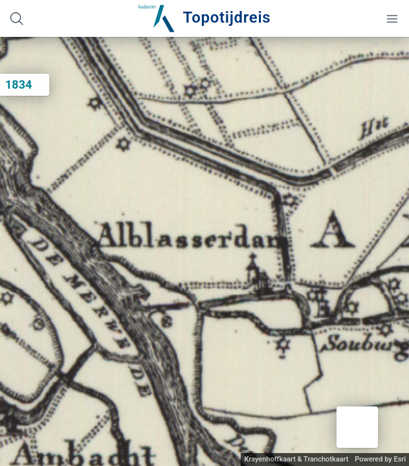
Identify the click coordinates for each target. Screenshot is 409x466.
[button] (357, 427)
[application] (204, 251)
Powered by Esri (380, 459)
